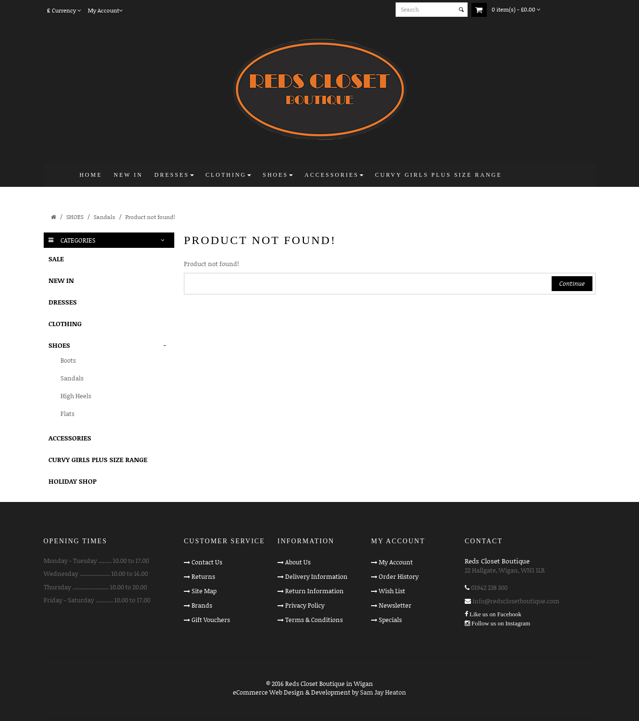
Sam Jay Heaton (383, 692)
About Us (298, 562)
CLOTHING (65, 323)
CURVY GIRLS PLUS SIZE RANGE (97, 459)
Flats (67, 413)
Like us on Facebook (495, 614)
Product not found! (150, 217)
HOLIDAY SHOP (72, 481)
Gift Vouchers (211, 619)
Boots (68, 360)
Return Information (314, 591)
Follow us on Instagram (500, 623)
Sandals (104, 217)
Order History (399, 576)
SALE (56, 259)
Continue (572, 283)
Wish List (392, 591)
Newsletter (395, 605)
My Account (396, 562)
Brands (202, 605)
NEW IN (61, 280)
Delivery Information (316, 576)
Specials (390, 619)
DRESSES (62, 302)
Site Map (204, 591)
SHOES (75, 217)
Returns (203, 576)
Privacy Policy (305, 605)
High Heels (75, 395)
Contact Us (207, 562)
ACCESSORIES (69, 438)
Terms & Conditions (314, 619)
